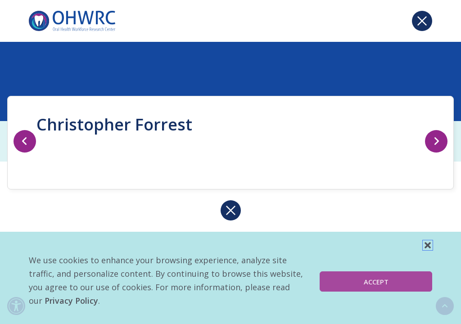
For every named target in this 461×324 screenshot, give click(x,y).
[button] (427, 245)
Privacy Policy (71, 300)
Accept (376, 281)
